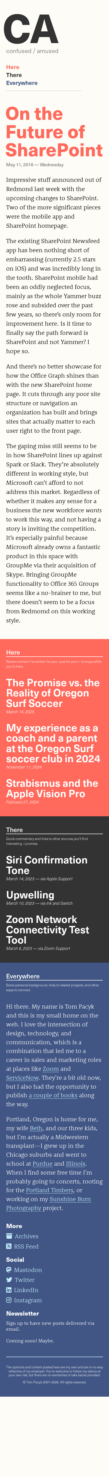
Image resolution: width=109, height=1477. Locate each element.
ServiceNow (22, 1077)
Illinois (75, 1163)
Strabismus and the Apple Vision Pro (52, 787)
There (14, 75)
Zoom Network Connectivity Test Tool (47, 928)
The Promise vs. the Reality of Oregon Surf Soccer (53, 692)
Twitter (20, 1279)
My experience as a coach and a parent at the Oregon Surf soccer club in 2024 (53, 742)
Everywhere (22, 82)
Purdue (42, 1163)
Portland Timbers (49, 1190)
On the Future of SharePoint (54, 130)
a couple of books (53, 1095)
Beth (36, 1128)
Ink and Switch (59, 903)
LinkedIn (22, 1290)
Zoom (51, 1068)
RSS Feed (22, 1246)
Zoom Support (57, 948)
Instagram (24, 1300)
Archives (22, 1236)
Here (12, 67)
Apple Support (59, 878)
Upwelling (30, 894)
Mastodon (24, 1270)
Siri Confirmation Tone (47, 864)
